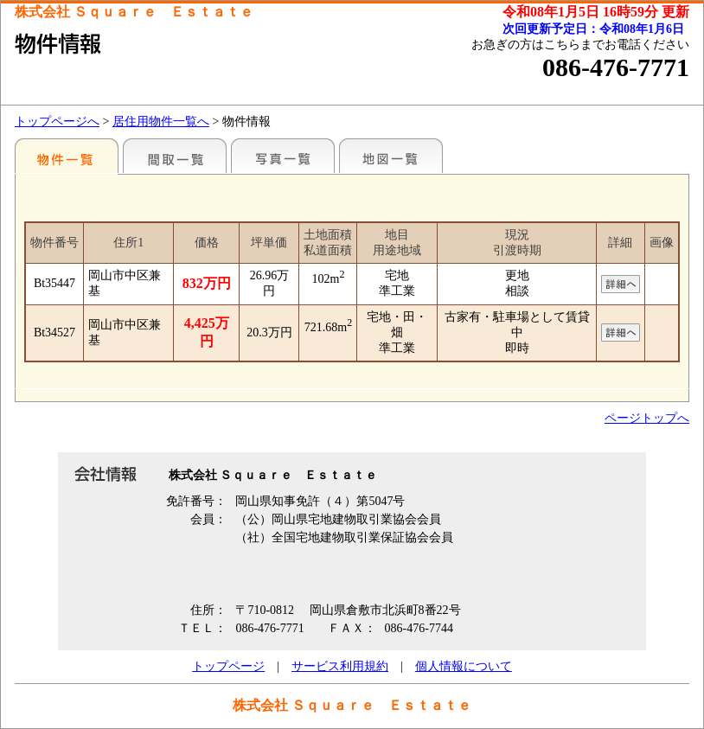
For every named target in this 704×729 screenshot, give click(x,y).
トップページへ (57, 121)
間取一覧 (175, 155)
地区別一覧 (66, 155)
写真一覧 (283, 155)
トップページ (228, 666)
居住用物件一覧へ (160, 121)
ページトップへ (647, 418)
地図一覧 (391, 155)
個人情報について (463, 666)
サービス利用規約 (339, 666)
